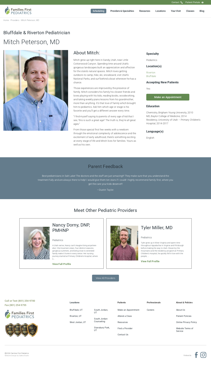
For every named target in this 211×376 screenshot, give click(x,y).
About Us (180, 310)
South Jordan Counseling (101, 320)
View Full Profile (61, 264)
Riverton (150, 72)
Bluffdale (151, 76)
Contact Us (123, 334)
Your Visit (176, 11)
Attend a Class (125, 316)
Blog (202, 11)
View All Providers (105, 278)
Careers (150, 310)
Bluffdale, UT (76, 310)
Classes (190, 11)
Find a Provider (125, 328)
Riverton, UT (76, 316)
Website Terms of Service (184, 329)
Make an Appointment (128, 310)
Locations (160, 11)
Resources (144, 11)
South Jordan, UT (101, 311)
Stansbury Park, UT (102, 329)
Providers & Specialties (122, 11)
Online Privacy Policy (186, 322)
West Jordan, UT (78, 322)
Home (6, 20)
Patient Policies (183, 316)
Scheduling (98, 11)
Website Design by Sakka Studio (17, 356)
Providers (15, 20)
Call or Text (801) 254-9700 (20, 300)
